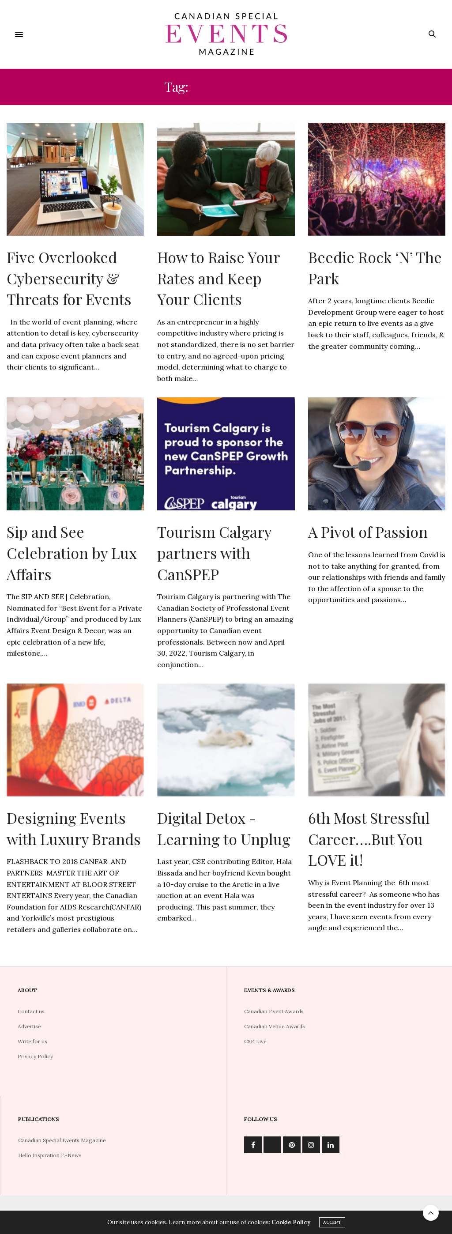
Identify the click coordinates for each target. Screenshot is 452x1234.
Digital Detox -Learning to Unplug (223, 828)
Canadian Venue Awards (274, 1026)
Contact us (31, 1011)
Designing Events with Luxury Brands (74, 828)
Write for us (32, 1041)
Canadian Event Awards (274, 1011)
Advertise (29, 1026)
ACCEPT (332, 1223)
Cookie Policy (290, 1222)
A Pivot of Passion (368, 531)
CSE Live (255, 1041)
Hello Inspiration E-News (50, 1155)
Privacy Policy (35, 1056)
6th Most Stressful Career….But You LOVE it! (369, 839)
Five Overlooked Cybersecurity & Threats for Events (69, 278)
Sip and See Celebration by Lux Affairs (72, 552)
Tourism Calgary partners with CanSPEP (214, 552)
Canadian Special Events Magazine (62, 1140)
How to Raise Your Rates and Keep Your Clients (218, 278)
